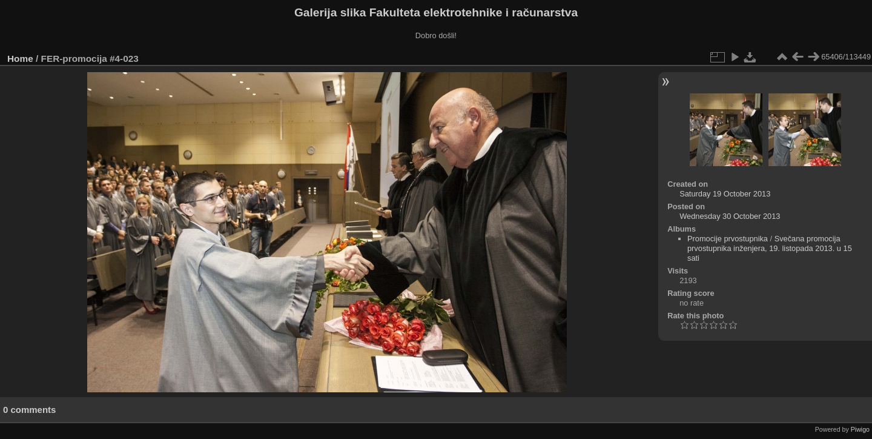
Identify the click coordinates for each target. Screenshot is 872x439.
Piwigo (860, 429)
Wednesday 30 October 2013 (729, 216)
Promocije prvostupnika (727, 238)
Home (20, 58)
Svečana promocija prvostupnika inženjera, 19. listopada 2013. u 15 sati (769, 248)
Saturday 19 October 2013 (724, 193)
